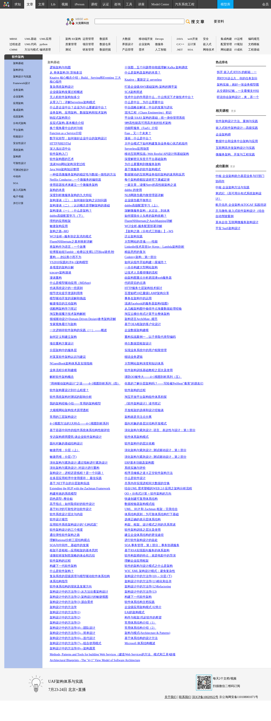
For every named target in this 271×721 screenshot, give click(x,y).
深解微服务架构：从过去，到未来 (147, 210)
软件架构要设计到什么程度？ (69, 390)
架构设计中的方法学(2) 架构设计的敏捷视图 (79, 596)
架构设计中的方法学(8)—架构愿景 (72, 648)
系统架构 (18, 149)
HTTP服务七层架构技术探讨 (143, 288)
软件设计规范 (59, 519)
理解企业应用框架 (137, 560)
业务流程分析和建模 (63, 370)
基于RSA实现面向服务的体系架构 (147, 550)
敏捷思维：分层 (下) (63, 456)
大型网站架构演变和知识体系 (144, 363)
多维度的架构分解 (62, 267)
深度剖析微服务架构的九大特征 (71, 195)
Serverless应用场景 (137, 148)
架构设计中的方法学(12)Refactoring (148, 586)
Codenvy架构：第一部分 (141, 257)
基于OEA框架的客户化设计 (143, 324)
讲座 (141, 4)
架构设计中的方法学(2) (65, 617)
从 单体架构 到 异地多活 (66, 72)
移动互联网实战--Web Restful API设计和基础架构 (157, 153)
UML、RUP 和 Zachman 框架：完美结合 (151, 509)
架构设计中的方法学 (63, 607)
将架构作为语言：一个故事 (68, 246)
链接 (172, 654)
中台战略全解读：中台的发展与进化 (149, 107)
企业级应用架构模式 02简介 (143, 607)
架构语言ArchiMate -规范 (141, 319)
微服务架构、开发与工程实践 (235, 154)
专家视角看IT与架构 (63, 324)
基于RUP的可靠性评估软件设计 (71, 509)
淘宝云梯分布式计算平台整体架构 (147, 313)
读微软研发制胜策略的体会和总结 (72, 555)
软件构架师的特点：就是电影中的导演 (150, 555)
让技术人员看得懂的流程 (141, 272)
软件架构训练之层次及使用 (143, 529)
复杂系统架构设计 (62, 86)
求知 (17, 4)
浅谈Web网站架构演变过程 (67, 164)
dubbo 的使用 (133, 190)
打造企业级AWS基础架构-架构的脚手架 (151, 86)
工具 (129, 4)
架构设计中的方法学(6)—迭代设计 (72, 638)
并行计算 (18, 203)
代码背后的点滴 (135, 282)
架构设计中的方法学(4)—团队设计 (72, 627)
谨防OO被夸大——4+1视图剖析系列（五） (153, 376)
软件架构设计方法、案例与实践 (237, 121)
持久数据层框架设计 (138, 343)
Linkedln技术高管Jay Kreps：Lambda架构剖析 (154, 246)
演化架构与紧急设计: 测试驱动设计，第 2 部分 (155, 456)
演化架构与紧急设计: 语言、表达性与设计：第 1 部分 (160, 430)
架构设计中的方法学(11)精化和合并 (148, 581)
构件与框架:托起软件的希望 (143, 617)
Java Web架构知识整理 (64, 169)
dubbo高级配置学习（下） (67, 215)
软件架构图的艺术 (62, 159)
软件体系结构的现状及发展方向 (71, 586)
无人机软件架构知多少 (65, 97)
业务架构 (18, 89)
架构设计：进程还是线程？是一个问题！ (77, 473)
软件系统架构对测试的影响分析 (71, 396)
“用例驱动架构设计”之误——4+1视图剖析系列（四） (85, 383)
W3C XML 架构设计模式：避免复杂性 (150, 571)
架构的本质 (57, 190)
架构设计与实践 (22, 76)
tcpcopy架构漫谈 (60, 272)
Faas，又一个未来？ (138, 133)
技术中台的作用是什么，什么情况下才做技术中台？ (159, 97)
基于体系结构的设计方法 (141, 638)
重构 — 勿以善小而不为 (65, 257)
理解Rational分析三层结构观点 (70, 540)
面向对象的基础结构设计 (66, 443)
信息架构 (18, 116)
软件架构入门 (59, 153)
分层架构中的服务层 (63, 350)
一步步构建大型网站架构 (141, 267)
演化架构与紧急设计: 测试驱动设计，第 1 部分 (155, 450)
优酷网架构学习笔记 (63, 308)
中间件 (17, 176)
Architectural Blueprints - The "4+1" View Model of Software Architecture (95, 660)
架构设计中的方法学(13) (141, 591)
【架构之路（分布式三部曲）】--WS (149, 231)
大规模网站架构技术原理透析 (69, 410)
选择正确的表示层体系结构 (143, 519)
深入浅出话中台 (60, 148)
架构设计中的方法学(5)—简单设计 (72, 633)
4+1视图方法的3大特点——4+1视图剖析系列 (79, 423)
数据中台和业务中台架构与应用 (237, 141)
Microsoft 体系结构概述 (140, 643)
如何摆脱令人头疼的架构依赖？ (146, 215)
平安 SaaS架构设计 (228, 228)
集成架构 (18, 109)
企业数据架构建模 (137, 330)
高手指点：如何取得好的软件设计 (72, 504)
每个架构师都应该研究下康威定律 (147, 179)
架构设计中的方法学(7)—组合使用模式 (75, 643)
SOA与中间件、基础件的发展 (69, 545)
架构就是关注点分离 (138, 416)
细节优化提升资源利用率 (66, 293)
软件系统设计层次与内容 (66, 514)
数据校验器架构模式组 (140, 504)
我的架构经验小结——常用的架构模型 (75, 403)
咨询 (117, 4)
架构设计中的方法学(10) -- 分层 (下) (148, 576)
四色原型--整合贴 (61, 498)
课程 (94, 4)
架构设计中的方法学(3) (65, 622)
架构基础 (18, 63)
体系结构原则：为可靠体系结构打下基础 (152, 514)
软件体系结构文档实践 (140, 602)
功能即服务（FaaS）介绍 (141, 128)
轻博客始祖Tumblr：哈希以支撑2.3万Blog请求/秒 (82, 252)
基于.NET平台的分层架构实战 (69, 483)
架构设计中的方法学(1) (65, 612)
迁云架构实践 (134, 236)
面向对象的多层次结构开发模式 (146, 423)
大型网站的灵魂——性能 (141, 241)
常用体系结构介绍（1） (140, 622)
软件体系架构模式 (137, 436)
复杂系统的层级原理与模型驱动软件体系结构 (80, 576)
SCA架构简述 (133, 92)
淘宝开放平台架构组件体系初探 (146, 396)
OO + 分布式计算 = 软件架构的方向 (148, 493)
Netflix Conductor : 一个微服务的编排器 (75, 179)
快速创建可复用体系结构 (141, 498)
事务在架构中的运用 (138, 298)
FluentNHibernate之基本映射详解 (71, 241)
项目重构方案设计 (62, 343)
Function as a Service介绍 (66, 133)
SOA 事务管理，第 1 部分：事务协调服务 (152, 545)
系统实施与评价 (135, 467)
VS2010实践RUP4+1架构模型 (69, 262)
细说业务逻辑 (134, 356)
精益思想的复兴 (135, 252)
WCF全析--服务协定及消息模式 (70, 236)
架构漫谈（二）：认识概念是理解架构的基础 (80, 205)
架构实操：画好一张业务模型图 (238, 84)
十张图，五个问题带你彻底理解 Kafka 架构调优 (156, 67)
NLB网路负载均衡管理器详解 (144, 195)
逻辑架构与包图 (60, 67)
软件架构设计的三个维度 (66, 529)
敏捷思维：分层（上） (65, 450)
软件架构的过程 (135, 390)
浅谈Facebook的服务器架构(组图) (146, 303)
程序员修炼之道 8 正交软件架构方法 (149, 473)
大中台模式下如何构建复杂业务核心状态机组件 (156, 143)
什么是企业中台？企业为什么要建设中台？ (78, 107)
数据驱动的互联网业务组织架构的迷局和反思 (155, 174)
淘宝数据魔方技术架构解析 (68, 313)
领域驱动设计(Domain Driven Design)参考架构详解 (83, 319)
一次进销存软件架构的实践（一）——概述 (78, 330)
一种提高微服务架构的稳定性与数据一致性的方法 (83, 174)
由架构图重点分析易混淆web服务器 (148, 277)
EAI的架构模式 (135, 612)
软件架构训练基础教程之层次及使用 (149, 370)
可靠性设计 (19, 163)
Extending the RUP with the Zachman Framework (80, 488)
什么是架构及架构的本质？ (143, 72)
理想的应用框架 (60, 221)
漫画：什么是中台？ (138, 138)
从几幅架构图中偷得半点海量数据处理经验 (153, 308)
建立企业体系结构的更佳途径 (144, 535)
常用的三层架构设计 (63, 416)
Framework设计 (21, 83)
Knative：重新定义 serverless (143, 79)
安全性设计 (19, 143)
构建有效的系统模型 (63, 493)
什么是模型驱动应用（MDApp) (70, 282)
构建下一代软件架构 (63, 565)
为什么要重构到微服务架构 (143, 164)
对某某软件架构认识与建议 (68, 356)
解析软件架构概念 (62, 376)
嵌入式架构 (19, 189)
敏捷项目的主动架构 (63, 303)
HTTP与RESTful (60, 143)
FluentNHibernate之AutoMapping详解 (148, 221)
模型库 (225, 4)
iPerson (79, 4)
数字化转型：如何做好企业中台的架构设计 (78, 138)
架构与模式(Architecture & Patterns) (147, 633)
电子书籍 (18, 196)
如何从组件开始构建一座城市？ (146, 262)
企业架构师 (223, 134)
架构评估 (18, 69)
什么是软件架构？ (62, 571)
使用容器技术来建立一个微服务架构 (74, 184)
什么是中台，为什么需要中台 (144, 102)
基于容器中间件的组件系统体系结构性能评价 (80, 430)
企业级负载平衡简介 (138, 200)
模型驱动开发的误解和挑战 (68, 298)
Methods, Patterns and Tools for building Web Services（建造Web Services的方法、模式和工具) (109, 654)
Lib (53, 4)
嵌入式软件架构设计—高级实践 (237, 127)
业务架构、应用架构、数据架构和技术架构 (78, 112)
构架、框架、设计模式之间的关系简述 (150, 524)
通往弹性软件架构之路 (65, 535)
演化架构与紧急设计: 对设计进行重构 (74, 467)
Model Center (160, 4)
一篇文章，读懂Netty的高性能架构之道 (150, 184)
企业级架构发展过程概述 (66, 92)
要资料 (219, 21)
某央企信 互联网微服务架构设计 (237, 222)
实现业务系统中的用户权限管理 (146, 350)
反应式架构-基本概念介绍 (67, 123)
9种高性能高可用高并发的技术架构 (148, 123)
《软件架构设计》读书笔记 (143, 403)
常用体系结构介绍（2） (140, 627)
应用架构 (18, 103)
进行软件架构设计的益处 (141, 540)
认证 (106, 4)
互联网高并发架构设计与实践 (235, 147)
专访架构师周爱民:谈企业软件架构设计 (76, 436)
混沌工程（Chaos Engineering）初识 (148, 112)
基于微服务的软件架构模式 (143, 169)
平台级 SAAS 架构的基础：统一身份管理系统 (155, 117)
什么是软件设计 (135, 478)
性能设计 (18, 136)
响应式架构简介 (60, 117)
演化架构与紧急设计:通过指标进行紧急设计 (79, 462)
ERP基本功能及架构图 (139, 462)
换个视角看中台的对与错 (66, 128)
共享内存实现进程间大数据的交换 (147, 483)
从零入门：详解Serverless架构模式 (72, 102)
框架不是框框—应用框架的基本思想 (74, 550)
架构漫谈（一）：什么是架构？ (71, 210)
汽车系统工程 (184, 4)
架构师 (17, 156)
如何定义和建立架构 (63, 336)
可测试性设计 (21, 169)
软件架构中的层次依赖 (140, 443)
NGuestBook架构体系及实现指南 (71, 363)
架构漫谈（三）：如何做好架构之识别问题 (78, 200)
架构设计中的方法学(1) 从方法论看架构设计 (79, 591)
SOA (15, 183)
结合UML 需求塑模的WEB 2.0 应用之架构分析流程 (158, 488)
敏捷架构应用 (59, 226)
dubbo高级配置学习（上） (142, 205)
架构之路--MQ (59, 231)
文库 (41, 4)
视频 (65, 4)
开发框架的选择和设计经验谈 (144, 410)
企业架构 (18, 96)
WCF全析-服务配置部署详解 (143, 226)
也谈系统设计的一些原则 (66, 288)
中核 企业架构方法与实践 (232, 187)
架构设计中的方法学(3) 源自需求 (71, 602)
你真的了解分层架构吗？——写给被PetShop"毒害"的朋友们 (164, 383)
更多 (233, 110)
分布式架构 (19, 123)
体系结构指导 (59, 581)
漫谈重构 (56, 277)
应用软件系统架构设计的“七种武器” (73, 524)
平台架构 (18, 129)
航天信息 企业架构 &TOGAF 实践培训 (241, 204)
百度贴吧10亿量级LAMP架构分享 (147, 293)
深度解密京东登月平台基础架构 (146, 159)
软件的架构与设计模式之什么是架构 (149, 565)
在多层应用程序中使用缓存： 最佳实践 (76, 478)
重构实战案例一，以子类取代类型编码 (150, 336)
